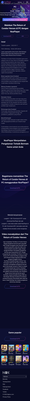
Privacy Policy (7, 397)
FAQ (4, 384)
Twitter (5, 392)
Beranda (5, 379)
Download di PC (7, 36)
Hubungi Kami (7, 387)
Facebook (5, 389)
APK (23, 36)
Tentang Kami (6, 381)
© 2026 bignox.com (8, 394)
